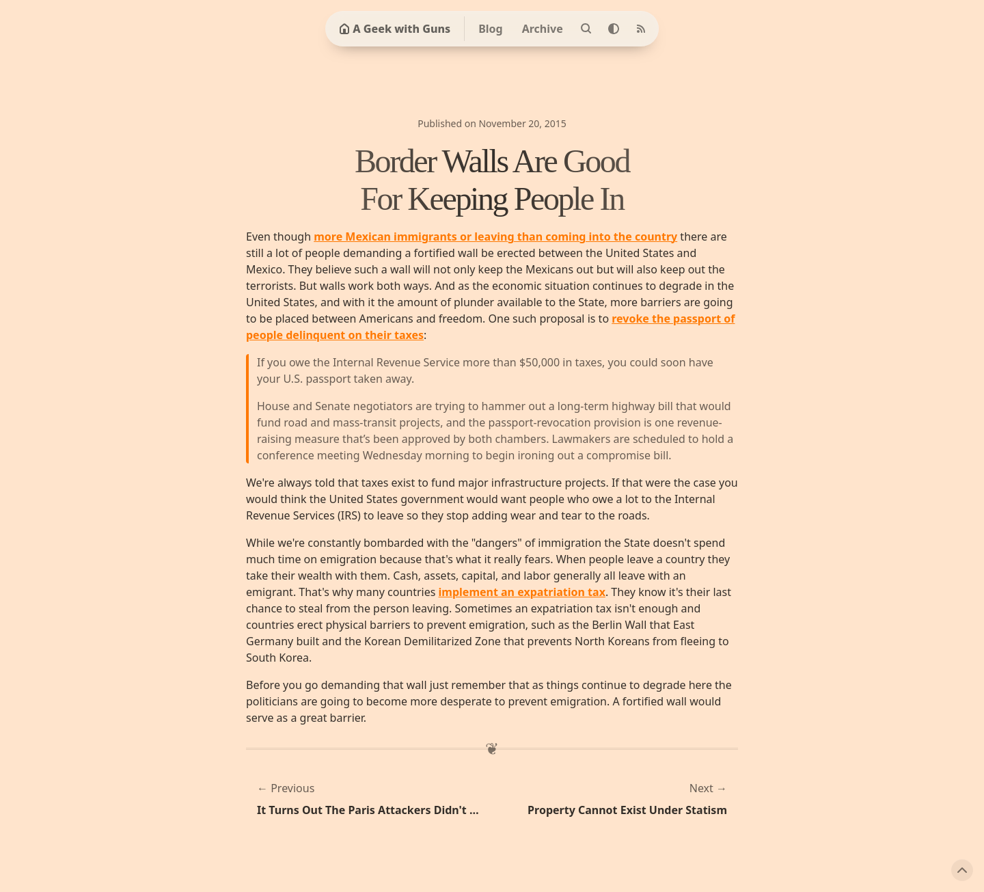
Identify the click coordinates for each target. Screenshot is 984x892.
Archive (542, 28)
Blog (490, 28)
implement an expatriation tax (522, 591)
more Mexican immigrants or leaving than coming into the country (495, 236)
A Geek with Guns (394, 28)
